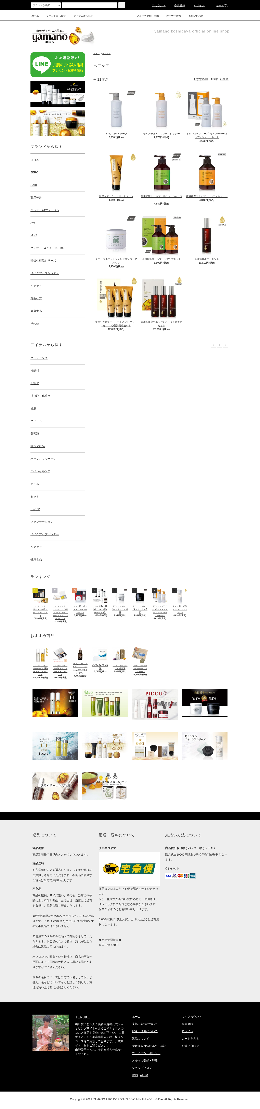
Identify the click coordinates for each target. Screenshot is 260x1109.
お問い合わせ (193, 15)
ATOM (144, 1075)
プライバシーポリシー (146, 1053)
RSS (135, 1075)
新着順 (224, 79)
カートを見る (190, 1038)
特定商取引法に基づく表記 (149, 1045)
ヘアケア (106, 53)
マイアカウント (192, 1016)
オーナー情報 (171, 15)
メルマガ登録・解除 (145, 15)
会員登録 (177, 5)
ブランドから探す (53, 15)
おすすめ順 (201, 79)
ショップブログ (142, 1067)
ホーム (35, 15)
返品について (140, 1038)
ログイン (197, 5)
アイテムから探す (81, 15)
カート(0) (219, 5)
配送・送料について (145, 1031)
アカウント (156, 5)
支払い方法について (145, 1024)
